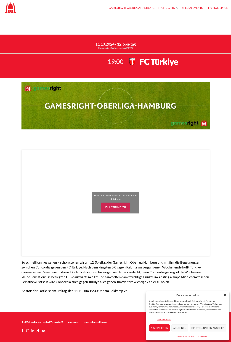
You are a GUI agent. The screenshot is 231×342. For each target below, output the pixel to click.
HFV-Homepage (217, 7)
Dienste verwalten (164, 319)
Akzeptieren (159, 328)
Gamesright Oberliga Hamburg (131, 7)
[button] (224, 295)
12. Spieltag (126, 44)
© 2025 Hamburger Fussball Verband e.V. (42, 321)
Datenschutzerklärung (185, 336)
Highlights (166, 7)
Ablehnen (179, 328)
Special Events (192, 7)
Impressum (202, 336)
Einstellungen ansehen (208, 328)
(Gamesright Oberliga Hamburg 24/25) (115, 48)
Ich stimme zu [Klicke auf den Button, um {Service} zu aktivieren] (115, 207)
